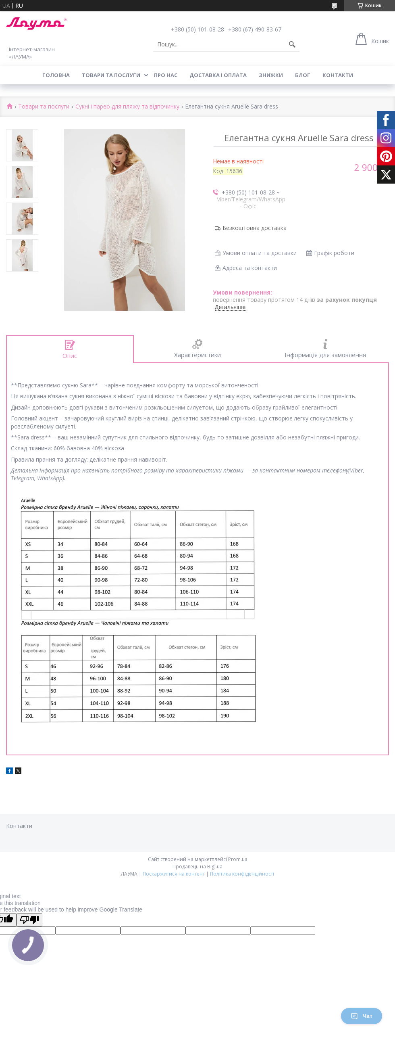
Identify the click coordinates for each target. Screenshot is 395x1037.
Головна (56, 75)
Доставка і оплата (218, 75)
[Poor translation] (29, 919)
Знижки (271, 75)
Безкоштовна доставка (254, 228)
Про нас (165, 75)
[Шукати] (292, 44)
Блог (302, 75)
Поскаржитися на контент (174, 873)
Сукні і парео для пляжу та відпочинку (127, 106)
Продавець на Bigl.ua (197, 866)
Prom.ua (237, 859)
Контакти (337, 75)
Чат (361, 1016)
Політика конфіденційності (242, 873)
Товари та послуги (111, 75)
